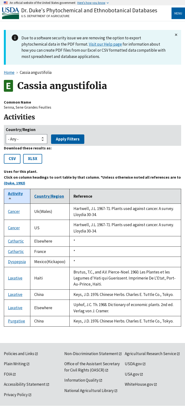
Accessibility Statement (25, 384)
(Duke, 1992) (14, 183)
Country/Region (21, 129)
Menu (178, 13)
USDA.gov (133, 363)
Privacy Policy (16, 394)
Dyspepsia (17, 261)
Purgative (16, 321)
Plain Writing (15, 363)
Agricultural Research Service (150, 353)
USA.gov (132, 374)
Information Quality (81, 380)
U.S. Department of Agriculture (45, 16)
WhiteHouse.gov (139, 384)
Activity (15, 196)
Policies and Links (19, 353)
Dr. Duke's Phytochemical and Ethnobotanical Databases (89, 10)
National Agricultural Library (89, 390)
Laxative (15, 278)
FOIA (8, 374)
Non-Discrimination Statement (91, 353)
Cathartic (16, 241)
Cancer (14, 211)
